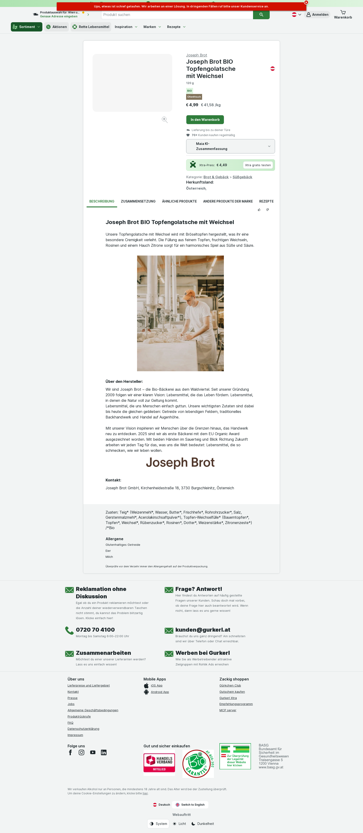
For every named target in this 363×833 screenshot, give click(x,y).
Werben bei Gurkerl (202, 652)
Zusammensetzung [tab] (138, 201)
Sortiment (27, 27)
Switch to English (190, 805)
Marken (153, 27)
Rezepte (176, 27)
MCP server (227, 710)
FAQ (70, 722)
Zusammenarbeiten (103, 652)
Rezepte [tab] (266, 201)
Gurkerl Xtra (228, 698)
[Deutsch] (296, 14)
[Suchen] (271, 14)
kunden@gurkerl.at (202, 629)
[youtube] (92, 752)
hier (145, 793)
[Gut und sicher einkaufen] (198, 764)
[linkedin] (103, 752)
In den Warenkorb (205, 120)
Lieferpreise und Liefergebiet (89, 685)
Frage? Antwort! (198, 589)
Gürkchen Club (230, 685)
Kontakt (73, 691)
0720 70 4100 (95, 629)
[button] (317, 14)
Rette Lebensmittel (90, 27)
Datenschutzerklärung (83, 728)
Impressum (75, 735)
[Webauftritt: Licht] (179, 823)
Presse (73, 698)
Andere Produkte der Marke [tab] (228, 201)
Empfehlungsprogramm (236, 704)
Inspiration (126, 27)
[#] (235, 756)
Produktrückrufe (79, 716)
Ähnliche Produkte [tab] (179, 201)
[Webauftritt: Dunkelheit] (202, 823)
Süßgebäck (242, 177)
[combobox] (187, 14)
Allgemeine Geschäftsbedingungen (93, 710)
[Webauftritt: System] (158, 823)
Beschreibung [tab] (101, 201)
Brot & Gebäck (216, 177)
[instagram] (81, 752)
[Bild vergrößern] (165, 120)
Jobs (71, 704)
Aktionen (56, 27)
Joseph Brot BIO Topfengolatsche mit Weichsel (230, 68)
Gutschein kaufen (232, 691)
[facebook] (70, 752)
